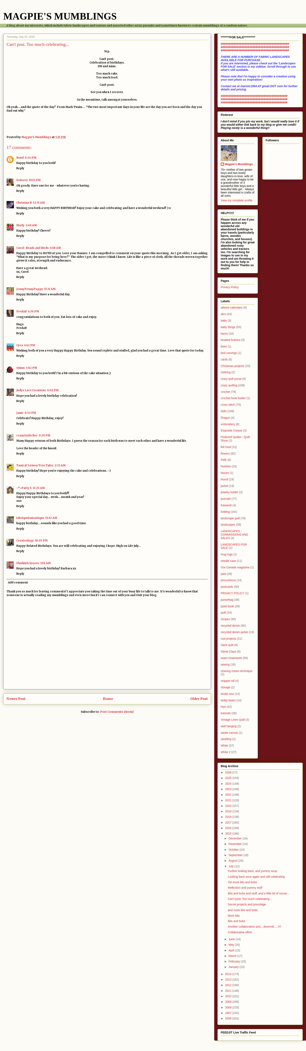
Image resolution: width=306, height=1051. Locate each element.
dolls (224, 411)
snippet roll (228, 680)
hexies (225, 472)
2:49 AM (31, 225)
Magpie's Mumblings (239, 164)
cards (224, 359)
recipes (225, 619)
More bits (234, 915)
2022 (228, 794)
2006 (228, 1018)
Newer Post (16, 699)
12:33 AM (39, 202)
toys (223, 706)
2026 (228, 772)
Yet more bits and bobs (242, 882)
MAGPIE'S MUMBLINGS (60, 16)
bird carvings (229, 353)
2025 (228, 778)
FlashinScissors (27, 563)
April (231, 950)
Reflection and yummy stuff (245, 887)
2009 (228, 1001)
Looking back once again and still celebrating (256, 876)
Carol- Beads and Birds (32, 248)
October (233, 849)
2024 (228, 783)
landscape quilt (230, 518)
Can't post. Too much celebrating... (250, 899)
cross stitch (228, 404)
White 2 (225, 752)
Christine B (24, 202)
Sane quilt (227, 645)
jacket (224, 486)
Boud (20, 157)
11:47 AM (51, 518)
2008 (228, 1007)
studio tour (227, 693)
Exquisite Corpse (231, 430)
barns (224, 333)
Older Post (199, 699)
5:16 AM (45, 563)
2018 (228, 816)
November (235, 844)
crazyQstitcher (27, 435)
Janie (19, 413)
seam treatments (231, 658)
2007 (228, 1013)
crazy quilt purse (231, 378)
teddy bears (228, 700)
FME (224, 459)
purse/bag (227, 599)
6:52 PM (30, 413)
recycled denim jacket (234, 632)
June (231, 939)
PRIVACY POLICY (232, 593)
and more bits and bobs (243, 910)
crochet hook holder (233, 398)
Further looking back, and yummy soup (252, 871)
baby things (228, 327)
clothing (226, 372)
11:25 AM (39, 488)
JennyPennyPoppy (29, 289)
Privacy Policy (229, 287)
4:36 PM (33, 311)
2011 (228, 990)
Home (108, 699)
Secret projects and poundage (247, 904)
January (233, 967)
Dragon (225, 417)
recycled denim (230, 625)
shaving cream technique (237, 671)
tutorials (226, 713)
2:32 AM (60, 465)
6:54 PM (30, 157)
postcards (227, 586)
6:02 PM (53, 390)
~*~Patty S (24, 488)
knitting (225, 511)
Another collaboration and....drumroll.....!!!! (254, 926)
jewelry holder (229, 492)
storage (225, 687)
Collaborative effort (240, 932)
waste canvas (229, 732)
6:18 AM (55, 248)
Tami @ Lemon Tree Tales (34, 465)
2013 (228, 979)
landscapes (228, 524)
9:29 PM (44, 435)
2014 (228, 974)
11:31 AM (49, 289)
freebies (226, 466)
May (231, 944)
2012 (228, 985)
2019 (228, 811)
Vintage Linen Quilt (233, 719)
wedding (226, 739)
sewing (225, 664)
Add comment (18, 582)
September (235, 855)
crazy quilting (229, 385)
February (234, 961)
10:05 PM (41, 540)
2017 (228, 822)
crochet (225, 391)
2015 (228, 833)
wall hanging (229, 726)
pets (223, 573)
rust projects (228, 638)
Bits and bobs (236, 921)
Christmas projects (232, 366)
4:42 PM (29, 345)
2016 (228, 828)
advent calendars (232, 307)
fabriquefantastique (30, 518)
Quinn (20, 368)
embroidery (228, 424)
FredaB (21, 311)
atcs (223, 314)
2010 (228, 996)
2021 (228, 800)
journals (226, 498)
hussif (224, 479)
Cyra (19, 345)
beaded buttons (231, 340)
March (232, 956)
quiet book (227, 606)
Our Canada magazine (235, 567)
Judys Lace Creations (31, 390)
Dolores (22, 180)
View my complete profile (236, 200)
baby (224, 320)
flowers (225, 453)
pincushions (228, 580)
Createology (25, 540)
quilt (223, 612)
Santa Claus (228, 651)
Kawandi (226, 505)
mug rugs (227, 554)
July (231, 866)
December (235, 838)
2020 (228, 805)
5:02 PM (31, 368)
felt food (226, 447)
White (224, 745)
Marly (20, 225)
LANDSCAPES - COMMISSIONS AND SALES (234, 534)
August (233, 860)
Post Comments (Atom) (117, 712)
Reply (20, 168)
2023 (228, 789)
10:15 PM (35, 180)
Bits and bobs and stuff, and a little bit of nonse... (258, 893)
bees (224, 346)
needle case (228, 560)
